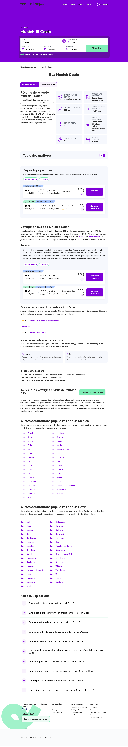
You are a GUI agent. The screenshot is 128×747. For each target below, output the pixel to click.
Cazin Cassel (26, 554)
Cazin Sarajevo (56, 582)
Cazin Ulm (54, 574)
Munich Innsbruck (27, 489)
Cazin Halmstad (56, 526)
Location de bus (96, 717)
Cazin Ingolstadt (27, 546)
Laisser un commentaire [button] (92, 392)
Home (64, 4)
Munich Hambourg (28, 481)
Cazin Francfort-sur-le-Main (61, 546)
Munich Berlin (26, 465)
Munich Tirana (55, 465)
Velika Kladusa (94, 236)
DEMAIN (44, 179)
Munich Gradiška (27, 477)
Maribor (82, 236)
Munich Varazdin (27, 457)
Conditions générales (79, 707)
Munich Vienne (55, 441)
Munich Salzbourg (57, 437)
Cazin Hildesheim (27, 550)
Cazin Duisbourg (27, 582)
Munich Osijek (55, 473)
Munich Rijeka (26, 437)
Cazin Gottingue (27, 534)
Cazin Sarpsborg (27, 578)
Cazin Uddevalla (56, 566)
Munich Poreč (55, 481)
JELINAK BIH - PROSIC (38, 332)
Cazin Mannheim (56, 538)
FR (89, 4)
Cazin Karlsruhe (56, 530)
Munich (67, 99)
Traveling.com (45, 737)
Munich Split (25, 449)
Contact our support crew (36, 719)
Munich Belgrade (27, 493)
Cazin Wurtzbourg (57, 570)
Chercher (97, 48)
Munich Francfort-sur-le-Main (62, 485)
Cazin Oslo (54, 542)
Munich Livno (26, 473)
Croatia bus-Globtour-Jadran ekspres (44, 320)
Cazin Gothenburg (57, 522)
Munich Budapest (28, 485)
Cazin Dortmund (56, 534)
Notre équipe (57, 712)
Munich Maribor (56, 445)
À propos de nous (58, 710)
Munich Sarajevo (56, 493)
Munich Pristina (56, 469)
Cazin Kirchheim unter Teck (60, 554)
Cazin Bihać (25, 586)
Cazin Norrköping (28, 538)
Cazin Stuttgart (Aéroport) (31, 570)
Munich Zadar (26, 445)
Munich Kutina (55, 477)
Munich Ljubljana (56, 433)
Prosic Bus (26, 326)
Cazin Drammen (56, 562)
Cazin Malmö (55, 578)
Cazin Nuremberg (57, 550)
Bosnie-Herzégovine (98, 99)
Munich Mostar (27, 441)
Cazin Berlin (25, 522)
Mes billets (102, 4)
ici (46, 360)
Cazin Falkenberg (28, 558)
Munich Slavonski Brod (59, 449)
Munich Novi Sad (27, 497)
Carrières (93, 707)
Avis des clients (95, 710)
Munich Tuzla (26, 453)
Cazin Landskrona (57, 558)
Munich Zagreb (26, 433)
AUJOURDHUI (31, 179)
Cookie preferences (78, 715)
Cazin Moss (25, 574)
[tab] (64, 191)
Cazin (94, 98)
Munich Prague (56, 453)
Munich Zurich (55, 461)
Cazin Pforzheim (27, 542)
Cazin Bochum (26, 530)
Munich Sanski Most (57, 489)
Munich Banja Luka (57, 457)
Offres (72, 4)
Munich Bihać (26, 469)
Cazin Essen (25, 526)
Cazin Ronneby (27, 566)
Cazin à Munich (47, 84)
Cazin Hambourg (27, 562)
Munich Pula (25, 461)
